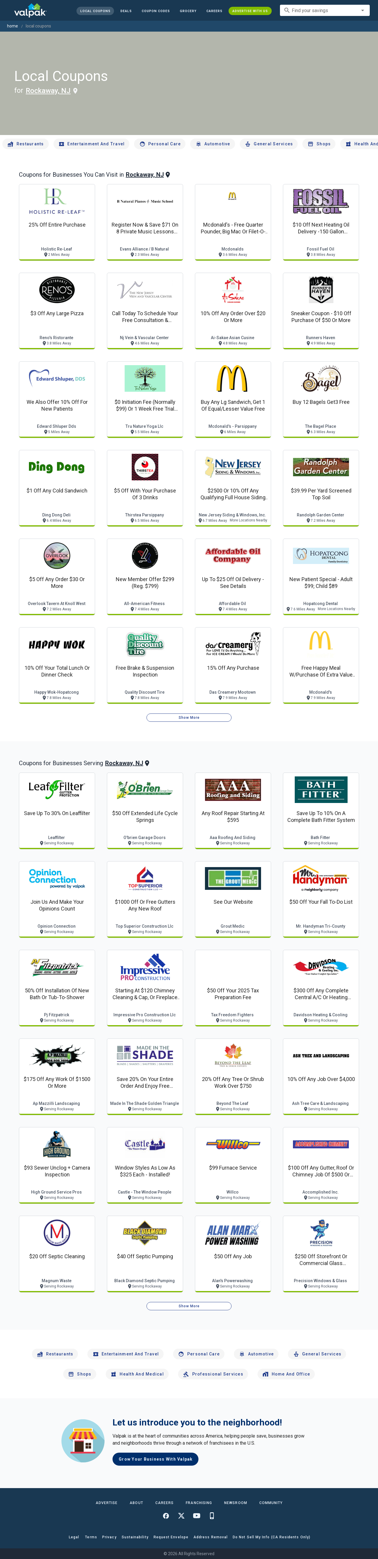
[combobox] (325, 10)
